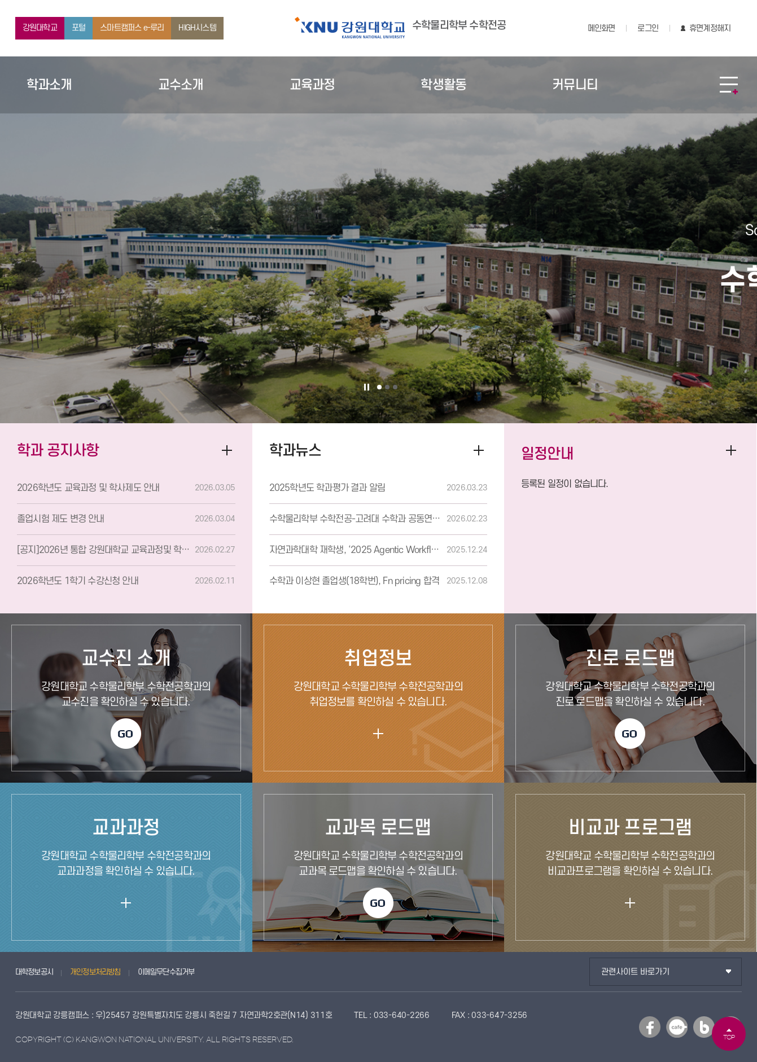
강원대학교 (40, 28)
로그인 (647, 28)
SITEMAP (729, 85)
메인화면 (601, 28)
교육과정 (312, 85)
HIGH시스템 (197, 28)
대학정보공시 (34, 972)
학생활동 (443, 85)
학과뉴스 (295, 450)
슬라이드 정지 (367, 387)
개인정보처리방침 (95, 972)
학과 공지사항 (58, 450)
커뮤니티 (575, 85)
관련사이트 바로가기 (635, 972)
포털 (78, 28)
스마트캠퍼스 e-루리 (132, 28)
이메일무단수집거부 (166, 972)
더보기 (731, 450)
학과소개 (49, 85)
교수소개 (181, 85)
